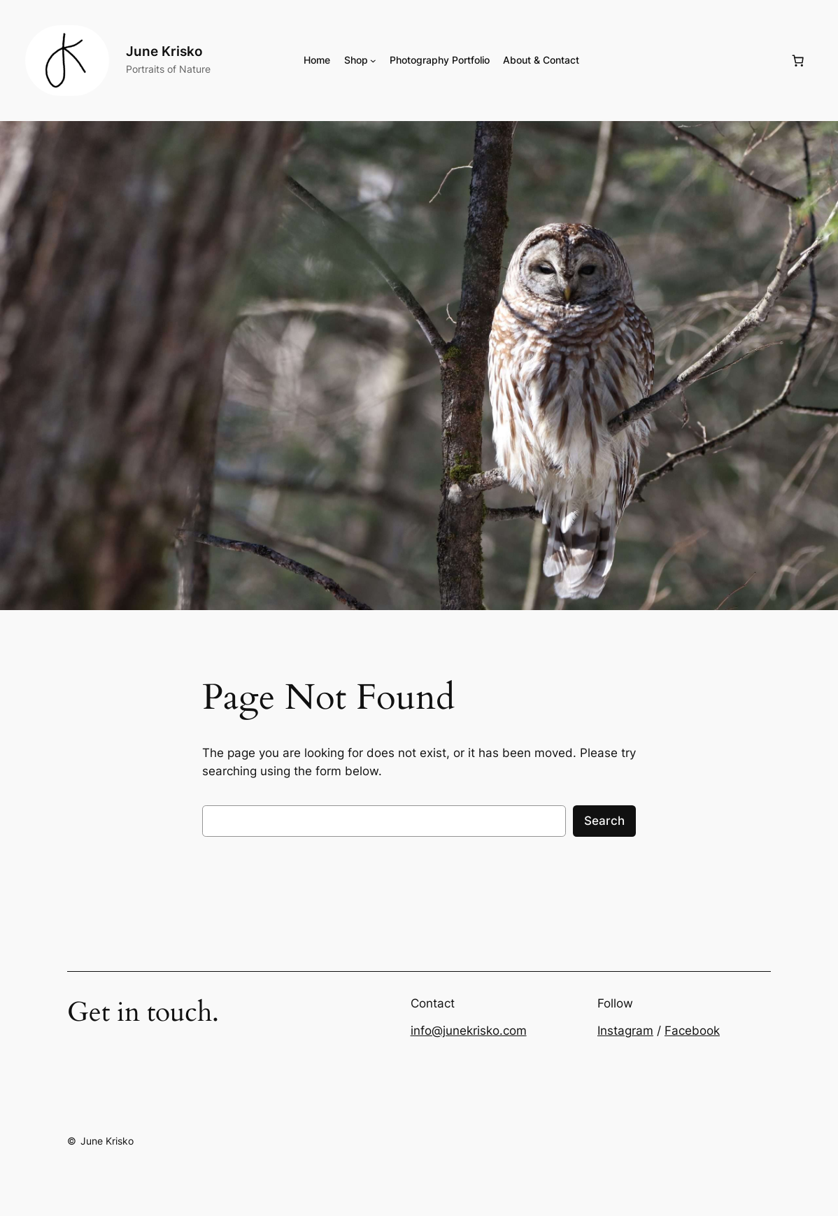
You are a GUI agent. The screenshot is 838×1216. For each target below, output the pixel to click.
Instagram (625, 1031)
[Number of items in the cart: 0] (798, 61)
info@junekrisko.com (469, 1031)
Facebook (692, 1031)
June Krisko (164, 51)
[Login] (684, 60)
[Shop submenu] (373, 60)
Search (604, 821)
